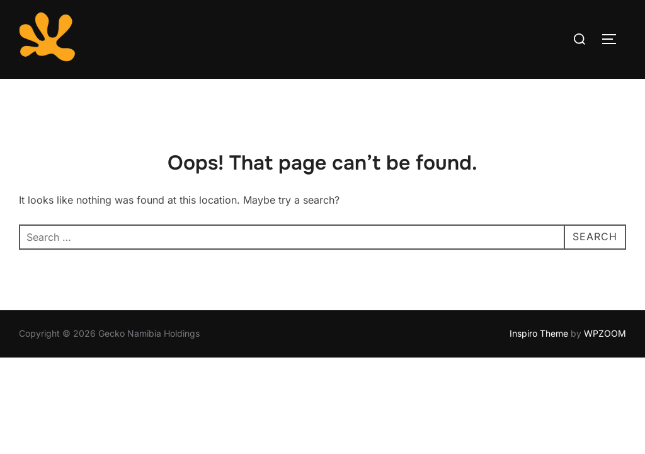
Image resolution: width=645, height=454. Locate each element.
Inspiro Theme (539, 334)
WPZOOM (605, 334)
